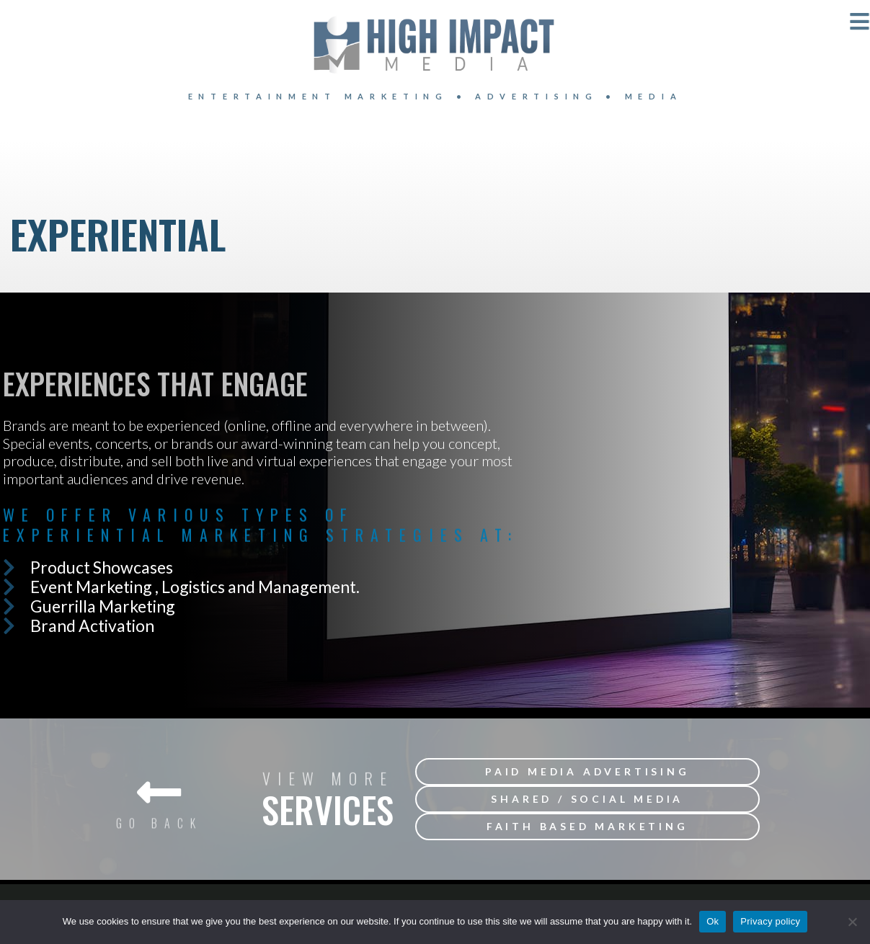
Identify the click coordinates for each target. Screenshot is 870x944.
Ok (712, 921)
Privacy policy (770, 921)
